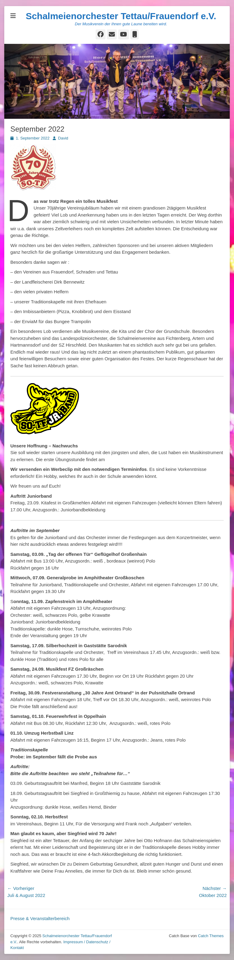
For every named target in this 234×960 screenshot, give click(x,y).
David (63, 138)
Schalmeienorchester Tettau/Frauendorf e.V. (121, 16)
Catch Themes (211, 936)
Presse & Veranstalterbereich (39, 918)
